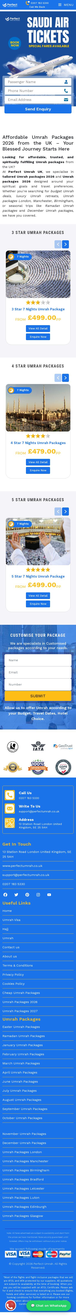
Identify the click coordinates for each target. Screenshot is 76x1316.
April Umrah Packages (19, 1072)
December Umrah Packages (24, 1143)
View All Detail (38, 328)
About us (9, 956)
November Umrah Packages (24, 1134)
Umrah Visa (11, 920)
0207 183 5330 (37, 3)
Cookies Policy (13, 984)
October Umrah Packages (22, 1118)
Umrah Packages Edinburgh (24, 1207)
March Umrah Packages (21, 1063)
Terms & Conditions (17, 965)
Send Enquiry (38, 109)
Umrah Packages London (22, 1152)
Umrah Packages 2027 (20, 1011)
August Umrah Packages (21, 1100)
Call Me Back (37, 6)
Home (7, 911)
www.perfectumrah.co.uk (22, 866)
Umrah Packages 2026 (19, 1002)
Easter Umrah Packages (21, 1027)
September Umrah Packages (24, 1109)
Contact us (10, 947)
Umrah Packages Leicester (23, 1188)
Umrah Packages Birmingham (25, 1170)
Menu (66, 5)
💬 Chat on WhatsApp (48, 1305)
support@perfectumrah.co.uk (39, 811)
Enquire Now (38, 336)
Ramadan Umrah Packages (23, 1036)
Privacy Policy (13, 974)
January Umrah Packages (22, 1045)
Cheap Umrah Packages (21, 993)
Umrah (7, 938)
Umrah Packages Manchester (25, 1161)
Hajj (5, 929)
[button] (65, 244)
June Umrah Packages (20, 1081)
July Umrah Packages (19, 1091)
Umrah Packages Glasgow (22, 1216)
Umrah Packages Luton (20, 1198)
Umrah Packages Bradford (23, 1179)
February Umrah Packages (23, 1054)
